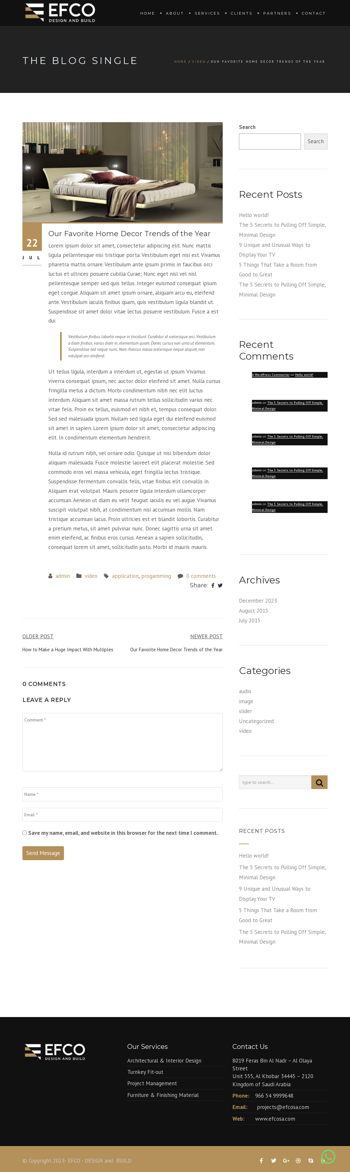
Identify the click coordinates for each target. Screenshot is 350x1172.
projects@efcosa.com (283, 1107)
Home (147, 13)
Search (247, 127)
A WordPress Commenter (271, 375)
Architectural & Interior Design (164, 1060)
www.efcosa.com (275, 1118)
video (199, 61)
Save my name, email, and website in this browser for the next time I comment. (123, 832)
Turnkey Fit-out (145, 1072)
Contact (314, 13)
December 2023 (258, 600)
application (125, 576)
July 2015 (249, 620)
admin (63, 576)
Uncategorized (256, 721)
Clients (242, 13)
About (175, 13)
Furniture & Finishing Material (163, 1095)
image (246, 701)
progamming (156, 576)
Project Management (152, 1083)
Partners (277, 13)
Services (207, 13)
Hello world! (254, 215)
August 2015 (253, 610)
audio (245, 691)
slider (245, 711)
